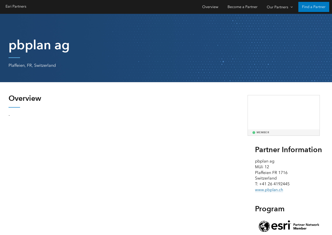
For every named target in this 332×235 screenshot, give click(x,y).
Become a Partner (243, 7)
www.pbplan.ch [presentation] (269, 189)
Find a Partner (314, 7)
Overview (210, 7)
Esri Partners (16, 6)
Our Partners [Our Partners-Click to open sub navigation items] (277, 7)
